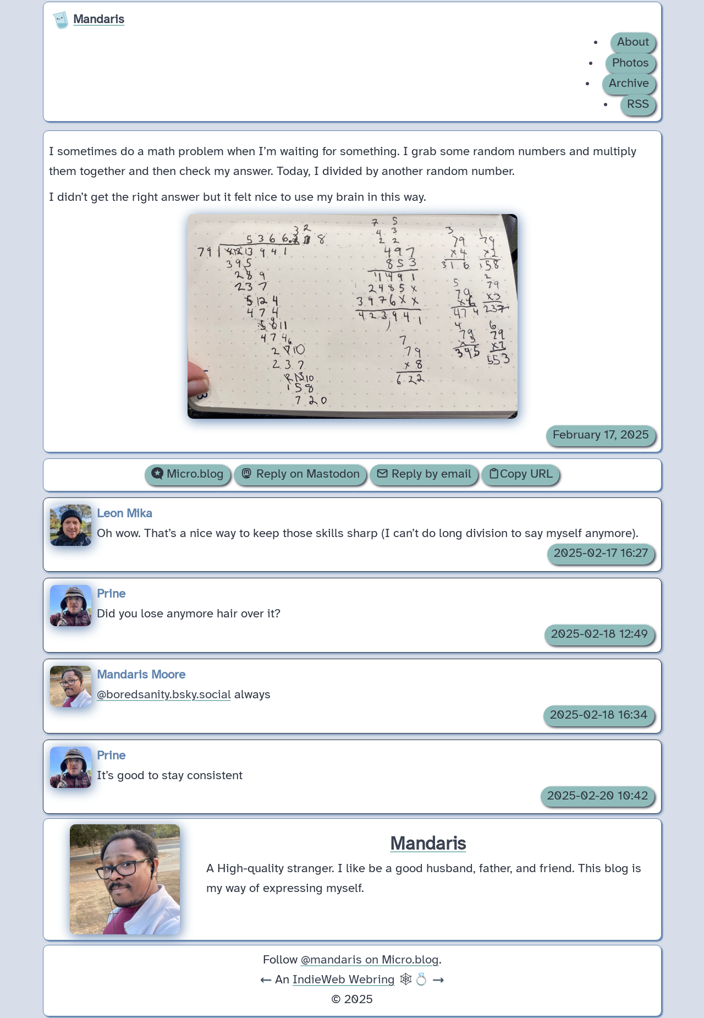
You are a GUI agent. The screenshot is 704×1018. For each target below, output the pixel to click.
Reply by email (423, 473)
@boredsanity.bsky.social (164, 695)
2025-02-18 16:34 (599, 715)
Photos (630, 63)
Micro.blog (187, 473)
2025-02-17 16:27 (601, 553)
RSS (638, 104)
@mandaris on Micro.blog (370, 960)
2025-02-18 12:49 (599, 634)
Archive (629, 83)
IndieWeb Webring (344, 980)
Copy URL (520, 473)
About (633, 42)
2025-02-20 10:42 (597, 796)
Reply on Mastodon (299, 473)
